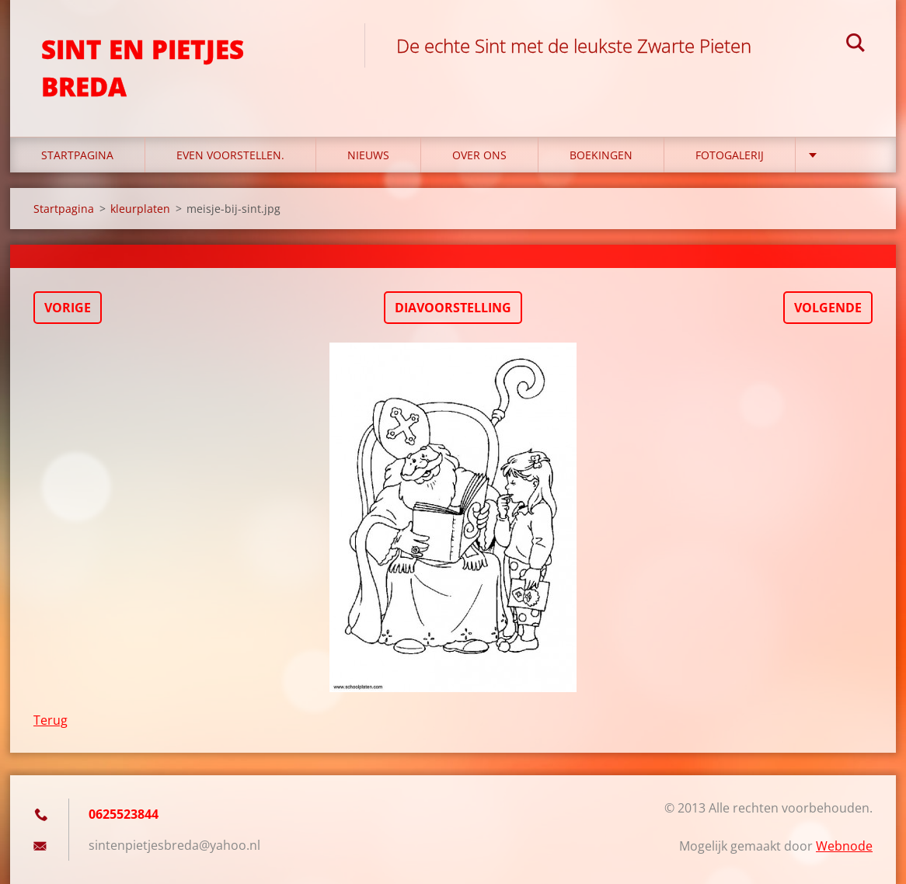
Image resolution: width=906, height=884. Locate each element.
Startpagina (77, 155)
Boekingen (601, 155)
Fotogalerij (729, 155)
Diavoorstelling (453, 307)
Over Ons (479, 155)
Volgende (828, 307)
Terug (50, 720)
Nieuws (368, 155)
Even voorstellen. (230, 155)
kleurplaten (140, 208)
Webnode (844, 845)
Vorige (67, 307)
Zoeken (855, 45)
